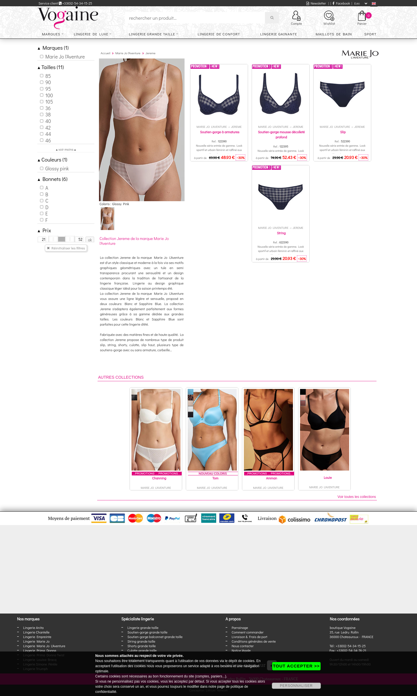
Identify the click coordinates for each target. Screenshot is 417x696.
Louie (328, 477)
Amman (271, 478)
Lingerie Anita (33, 627)
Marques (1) (53, 47)
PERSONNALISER (296, 686)
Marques (51, 33)
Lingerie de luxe (91, 33)
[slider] (53, 239)
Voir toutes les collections (356, 497)
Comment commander (248, 632)
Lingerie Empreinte (37, 636)
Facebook (341, 3)
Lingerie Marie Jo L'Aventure (44, 645)
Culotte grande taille (142, 650)
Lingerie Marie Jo (36, 641)
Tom (215, 478)
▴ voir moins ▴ (66, 149)
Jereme (150, 53)
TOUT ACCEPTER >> (296, 665)
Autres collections (120, 377)
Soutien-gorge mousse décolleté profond (281, 134)
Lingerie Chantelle (36, 632)
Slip (342, 132)
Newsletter (316, 3)
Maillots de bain (334, 33)
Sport (370, 33)
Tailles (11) (51, 66)
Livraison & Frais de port (249, 636)
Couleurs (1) (52, 159)
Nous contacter (243, 645)
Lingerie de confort (219, 33)
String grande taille (141, 641)
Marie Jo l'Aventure (127, 53)
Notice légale (241, 650)
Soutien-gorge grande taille (147, 632)
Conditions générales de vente (254, 641)
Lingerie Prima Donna (39, 650)
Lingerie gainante (278, 33)
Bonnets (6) (52, 178)
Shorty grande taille (141, 645)
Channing (159, 478)
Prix (44, 230)
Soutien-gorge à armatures (219, 132)
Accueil (105, 53)
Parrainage (240, 627)
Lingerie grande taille (152, 33)
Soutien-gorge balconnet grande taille (155, 636)
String (281, 233)
